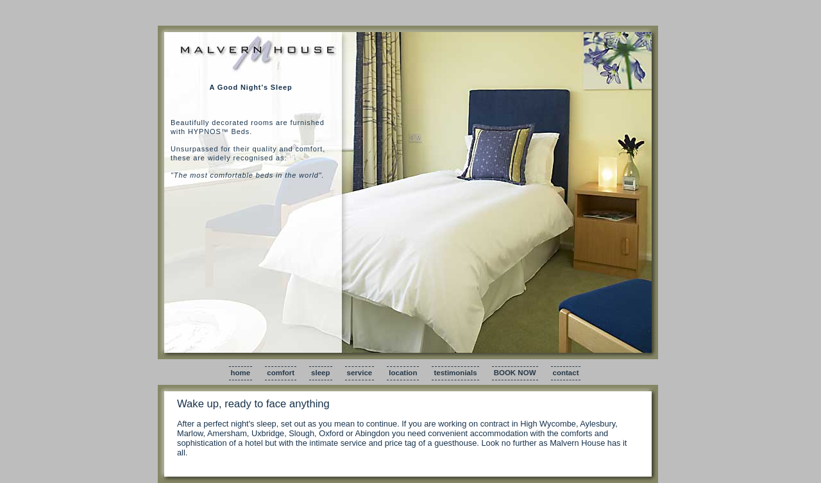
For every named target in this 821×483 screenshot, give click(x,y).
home (241, 373)
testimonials (455, 373)
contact (566, 373)
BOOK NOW (515, 373)
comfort (280, 373)
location (403, 373)
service (360, 373)
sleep (320, 373)
